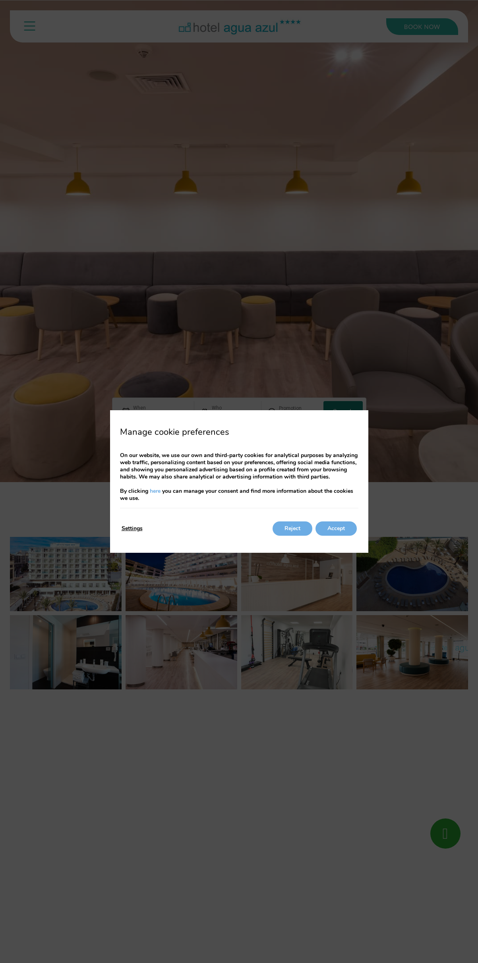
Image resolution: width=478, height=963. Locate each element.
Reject (292, 528)
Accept (336, 528)
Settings (132, 528)
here (155, 491)
